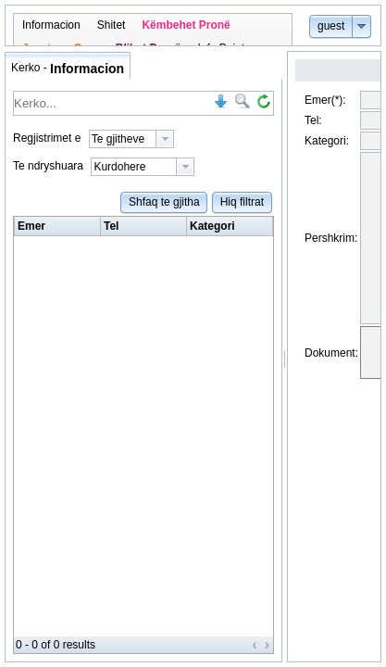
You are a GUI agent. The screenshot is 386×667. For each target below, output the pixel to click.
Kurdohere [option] (119, 166)
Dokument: (331, 386)
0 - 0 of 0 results (55, 644)
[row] (143, 226)
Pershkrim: (331, 254)
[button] (331, 25)
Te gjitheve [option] (118, 138)
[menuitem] (51, 25)
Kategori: (327, 140)
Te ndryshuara (48, 165)
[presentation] (164, 139)
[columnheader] (58, 226)
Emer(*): (325, 100)
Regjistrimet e (47, 138)
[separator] (284, 356)
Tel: (313, 120)
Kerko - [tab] (67, 68)
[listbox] (131, 139)
